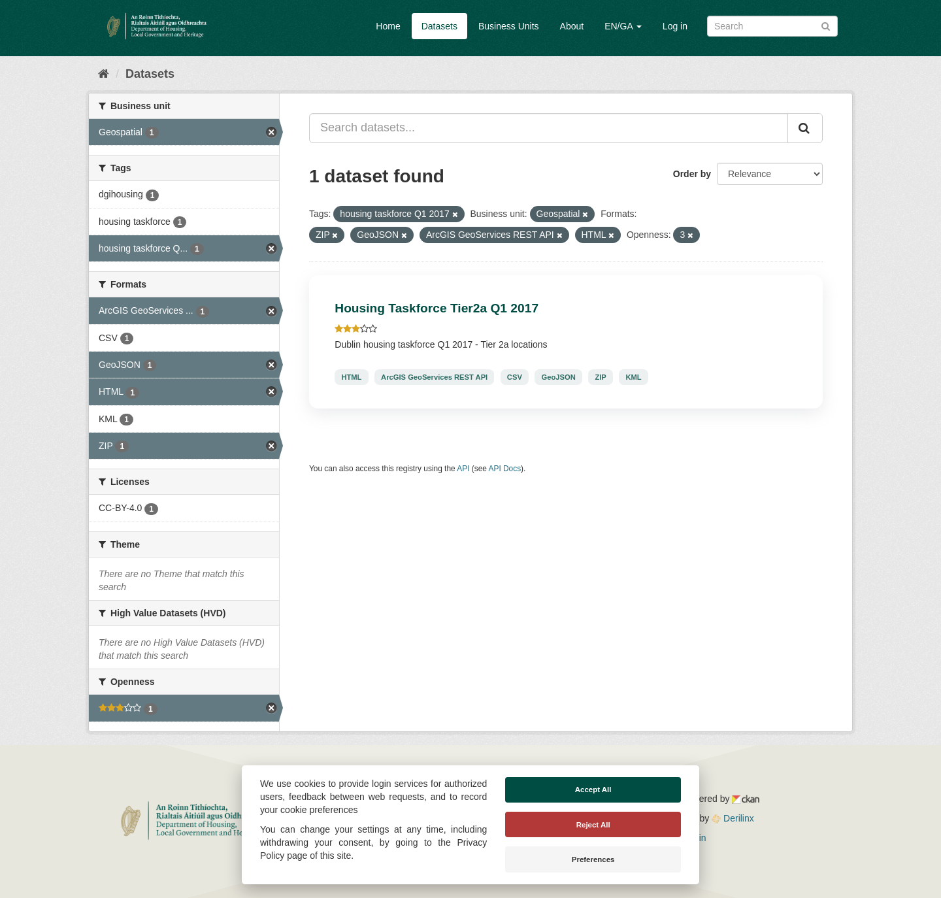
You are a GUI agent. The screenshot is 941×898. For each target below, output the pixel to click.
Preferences (593, 859)
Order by (692, 174)
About (572, 26)
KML (633, 377)
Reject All (593, 825)
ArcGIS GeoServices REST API (434, 377)
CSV (514, 377)
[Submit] (825, 25)
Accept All (593, 789)
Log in (675, 26)
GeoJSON (559, 377)
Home (388, 26)
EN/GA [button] (623, 26)
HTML (351, 377)
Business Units (508, 26)
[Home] (103, 73)
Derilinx (733, 818)
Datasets (439, 26)
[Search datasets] (772, 26)
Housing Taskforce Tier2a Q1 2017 (436, 308)
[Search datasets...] (548, 128)
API (463, 468)
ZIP (600, 377)
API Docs (505, 468)
